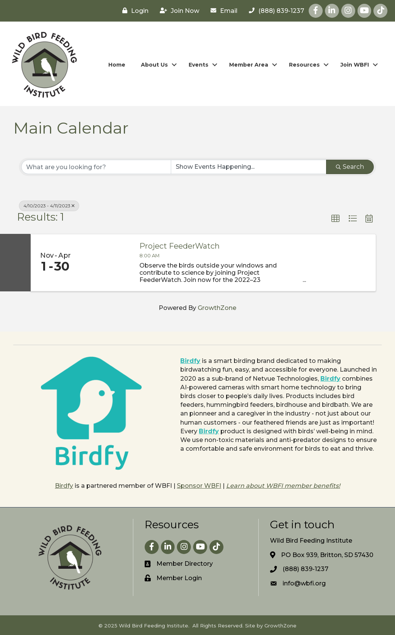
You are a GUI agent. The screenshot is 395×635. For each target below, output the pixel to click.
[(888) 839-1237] (274, 10)
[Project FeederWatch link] (106, 262)
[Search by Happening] (249, 167)
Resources (304, 64)
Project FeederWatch (179, 246)
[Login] (133, 10)
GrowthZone (217, 307)
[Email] (222, 10)
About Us (154, 64)
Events (198, 64)
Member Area (248, 64)
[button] (335, 218)
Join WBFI (354, 64)
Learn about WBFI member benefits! (283, 485)
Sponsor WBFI (199, 485)
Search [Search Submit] (350, 166)
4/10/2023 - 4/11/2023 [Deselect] (49, 206)
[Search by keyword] (96, 167)
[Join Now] (177, 10)
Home (116, 64)
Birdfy (190, 360)
